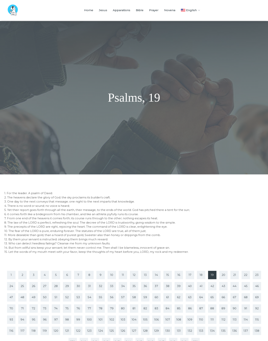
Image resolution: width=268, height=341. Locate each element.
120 (56, 330)
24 (11, 286)
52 (67, 297)
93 (11, 319)
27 (44, 286)
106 (156, 319)
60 (156, 297)
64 (201, 297)
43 (223, 286)
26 (33, 286)
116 (11, 330)
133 (201, 330)
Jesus (103, 10)
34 (123, 286)
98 (67, 319)
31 (89, 286)
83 (156, 308)
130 (167, 330)
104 (134, 319)
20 (223, 275)
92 (257, 308)
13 (145, 275)
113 (235, 319)
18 (201, 275)
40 (190, 286)
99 (78, 319)
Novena (169, 10)
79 (112, 308)
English (191, 10)
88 (212, 308)
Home (88, 10)
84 (167, 308)
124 (100, 330)
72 (33, 308)
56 (111, 297)
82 (145, 308)
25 (22, 286)
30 (78, 286)
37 (156, 286)
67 (234, 297)
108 (178, 319)
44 (234, 286)
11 (123, 275)
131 (179, 330)
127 (134, 330)
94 (22, 319)
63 (190, 297)
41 (201, 286)
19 (212, 275)
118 (33, 330)
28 (56, 286)
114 (246, 319)
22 (245, 275)
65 (212, 297)
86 (190, 308)
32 (100, 286)
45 (246, 286)
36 (145, 286)
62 (178, 297)
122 (78, 330)
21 (234, 275)
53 (78, 297)
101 (100, 319)
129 (156, 330)
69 (257, 297)
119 (45, 330)
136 (234, 330)
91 (245, 308)
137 (245, 330)
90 (234, 308)
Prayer (154, 10)
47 (11, 297)
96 (45, 319)
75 (67, 308)
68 (246, 297)
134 (212, 330)
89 (223, 308)
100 (89, 319)
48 (22, 297)
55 (100, 297)
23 (257, 275)
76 (78, 308)
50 (45, 297)
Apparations (121, 10)
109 (189, 319)
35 (134, 286)
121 (67, 330)
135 (223, 330)
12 (134, 275)
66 (223, 297)
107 (167, 319)
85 (179, 308)
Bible (139, 10)
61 (167, 297)
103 (123, 319)
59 (145, 297)
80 (123, 308)
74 (56, 308)
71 (22, 308)
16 (178, 275)
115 (257, 319)
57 (123, 297)
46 (257, 286)
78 (100, 308)
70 (11, 308)
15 (167, 275)
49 (33, 297)
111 (212, 319)
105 (145, 319)
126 (123, 330)
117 (22, 330)
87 (201, 308)
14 (156, 275)
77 (89, 308)
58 (134, 297)
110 (201, 319)
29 (67, 286)
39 (179, 286)
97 (56, 319)
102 (111, 319)
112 (223, 319)
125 (111, 330)
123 (89, 330)
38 (167, 286)
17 (190, 275)
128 (145, 330)
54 (89, 297)
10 (111, 275)
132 (190, 330)
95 (33, 319)
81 (134, 308)
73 (44, 308)
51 (56, 297)
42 (212, 286)
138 (257, 330)
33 (111, 286)
